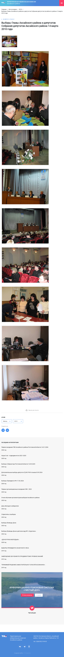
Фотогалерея (13, 9)
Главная (4, 9)
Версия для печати (32, 410)
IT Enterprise (27, 653)
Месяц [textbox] (5, 421)
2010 (20, 9)
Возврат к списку (8, 19)
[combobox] (7, 421)
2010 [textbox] (15, 421)
